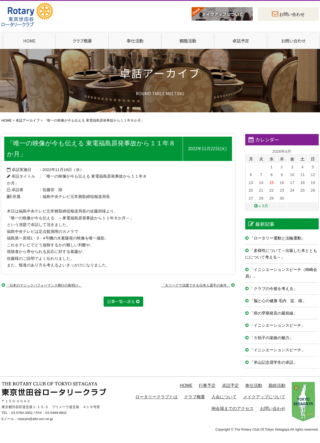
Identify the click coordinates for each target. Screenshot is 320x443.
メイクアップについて (264, 397)
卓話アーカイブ (28, 120)
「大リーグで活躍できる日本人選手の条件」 (195, 285)
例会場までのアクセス (232, 408)
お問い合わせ (292, 14)
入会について (224, 397)
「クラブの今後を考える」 (273, 288)
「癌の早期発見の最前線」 (273, 313)
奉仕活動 (135, 41)
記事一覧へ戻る (121, 301)
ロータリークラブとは (156, 397)
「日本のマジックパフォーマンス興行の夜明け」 (44, 285)
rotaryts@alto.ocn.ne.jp (35, 419)
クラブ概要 (82, 41)
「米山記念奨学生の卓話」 (273, 362)
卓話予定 (240, 41)
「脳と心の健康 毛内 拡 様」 (278, 300)
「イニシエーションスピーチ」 (277, 325)
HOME (29, 41)
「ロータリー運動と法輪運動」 (277, 238)
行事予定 (207, 385)
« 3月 (263, 206)
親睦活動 (187, 41)
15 (271, 182)
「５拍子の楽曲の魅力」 (271, 337)
